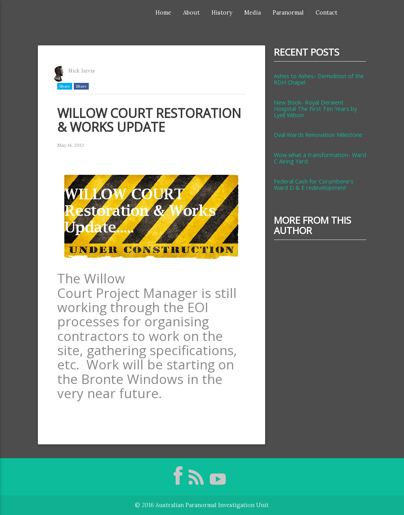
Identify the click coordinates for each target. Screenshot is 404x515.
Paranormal (288, 12)
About (191, 12)
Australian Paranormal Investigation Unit (212, 505)
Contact (326, 12)
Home (163, 12)
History (221, 12)
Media (252, 12)
